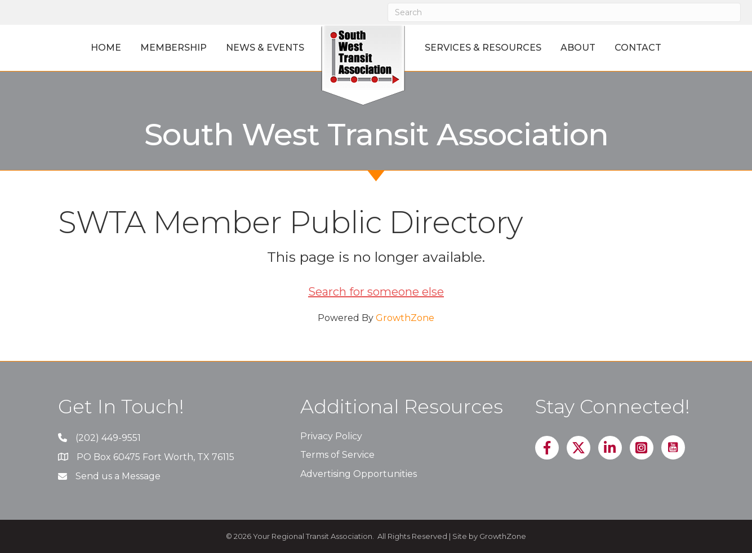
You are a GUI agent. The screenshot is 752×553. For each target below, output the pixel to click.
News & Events (265, 47)
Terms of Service (337, 454)
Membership (173, 47)
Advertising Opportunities (358, 474)
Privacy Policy (331, 436)
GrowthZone (405, 318)
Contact (638, 47)
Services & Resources (483, 47)
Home (106, 47)
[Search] (564, 12)
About (577, 47)
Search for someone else (376, 291)
